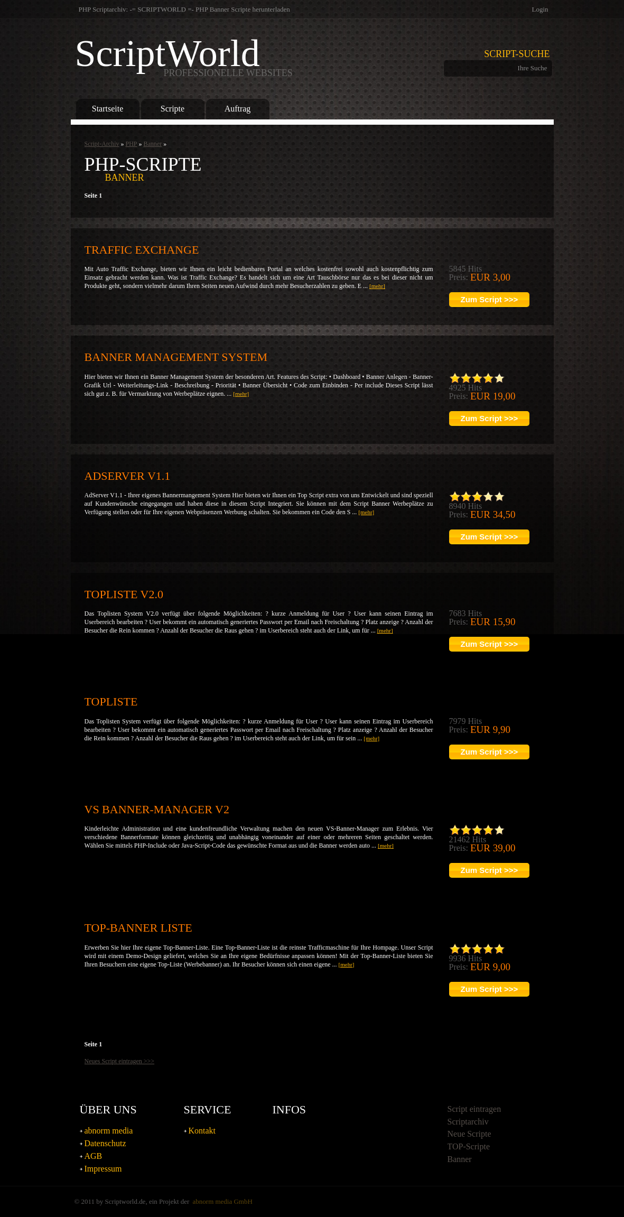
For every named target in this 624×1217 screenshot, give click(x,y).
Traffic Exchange (142, 249)
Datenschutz (105, 1143)
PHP (131, 143)
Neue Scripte (469, 1133)
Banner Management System (176, 357)
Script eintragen (474, 1108)
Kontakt (202, 1130)
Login (540, 9)
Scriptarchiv (468, 1121)
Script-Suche (517, 54)
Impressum (103, 1168)
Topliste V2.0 (124, 594)
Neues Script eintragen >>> (120, 1061)
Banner (153, 143)
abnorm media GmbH (223, 1201)
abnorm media (109, 1130)
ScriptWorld (184, 55)
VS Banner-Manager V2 (157, 809)
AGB (94, 1155)
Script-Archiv (102, 143)
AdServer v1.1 (128, 475)
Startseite (107, 108)
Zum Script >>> (489, 299)
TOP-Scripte (469, 1146)
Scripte (172, 108)
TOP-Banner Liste (138, 927)
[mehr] (377, 286)
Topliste (111, 701)
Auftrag (238, 108)
